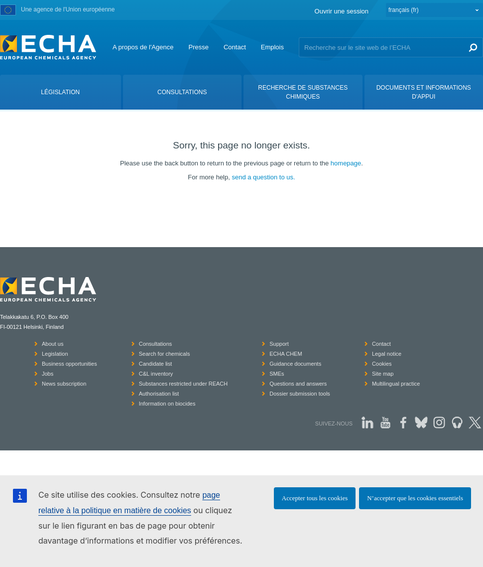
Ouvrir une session (341, 11)
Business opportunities (69, 364)
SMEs (276, 374)
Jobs (47, 374)
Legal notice (386, 354)
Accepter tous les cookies (315, 498)
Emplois (272, 47)
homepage (346, 163)
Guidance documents (295, 364)
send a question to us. (263, 177)
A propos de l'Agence (143, 47)
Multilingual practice (396, 384)
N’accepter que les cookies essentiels (415, 498)
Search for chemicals (164, 354)
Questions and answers (298, 384)
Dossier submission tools (299, 394)
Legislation (55, 354)
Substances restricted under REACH (183, 384)
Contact (235, 47)
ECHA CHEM (285, 354)
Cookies (382, 364)
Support (279, 344)
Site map (382, 374)
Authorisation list (159, 394)
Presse (198, 47)
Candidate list (155, 364)
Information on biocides (167, 404)
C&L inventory (156, 374)
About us (52, 344)
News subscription (64, 384)
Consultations (155, 344)
